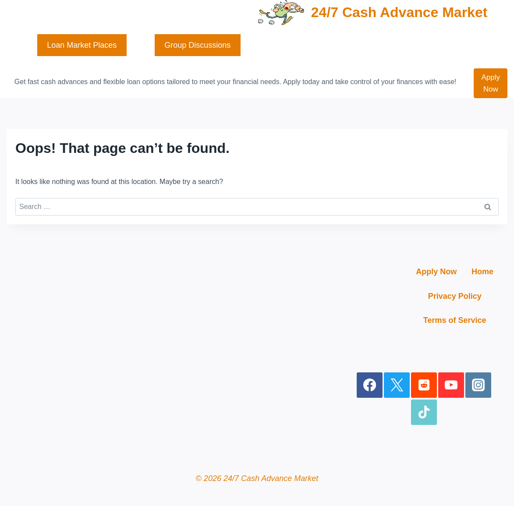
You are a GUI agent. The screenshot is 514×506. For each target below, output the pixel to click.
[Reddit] (424, 385)
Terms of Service (454, 320)
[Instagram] (478, 385)
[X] (397, 385)
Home (482, 271)
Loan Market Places (82, 45)
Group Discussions (197, 45)
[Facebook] (370, 385)
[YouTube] (451, 385)
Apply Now (490, 83)
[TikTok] (424, 412)
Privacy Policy (455, 296)
